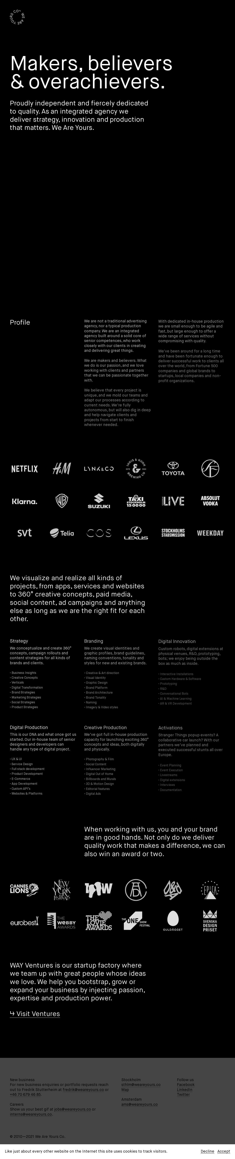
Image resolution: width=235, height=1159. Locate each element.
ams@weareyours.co (139, 1104)
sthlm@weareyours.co (141, 1085)
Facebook (186, 1085)
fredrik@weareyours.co (83, 1090)
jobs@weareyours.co (72, 1109)
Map (125, 1090)
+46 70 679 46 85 (25, 1095)
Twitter (183, 1095)
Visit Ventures (38, 1015)
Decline (207, 1151)
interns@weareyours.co (31, 1114)
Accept (223, 1151)
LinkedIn (184, 1090)
